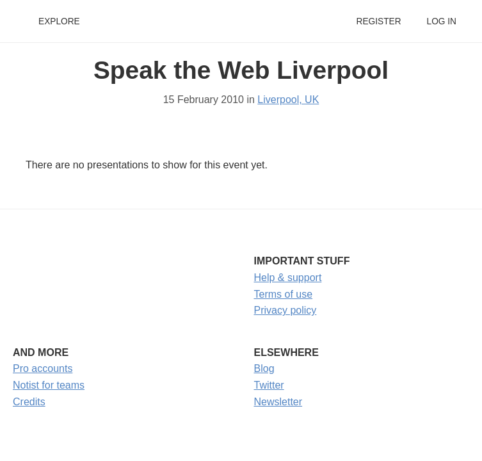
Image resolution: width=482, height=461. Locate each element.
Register (378, 21)
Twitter (269, 385)
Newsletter (278, 401)
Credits (29, 401)
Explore (59, 21)
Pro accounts (42, 368)
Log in (441, 21)
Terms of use (283, 294)
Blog (264, 368)
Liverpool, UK (288, 99)
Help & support (288, 277)
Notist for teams (48, 385)
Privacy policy (285, 310)
